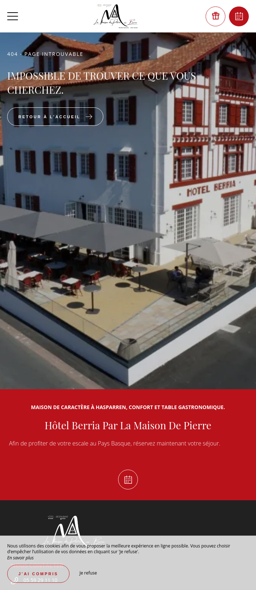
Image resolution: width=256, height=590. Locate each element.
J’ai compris (38, 574)
